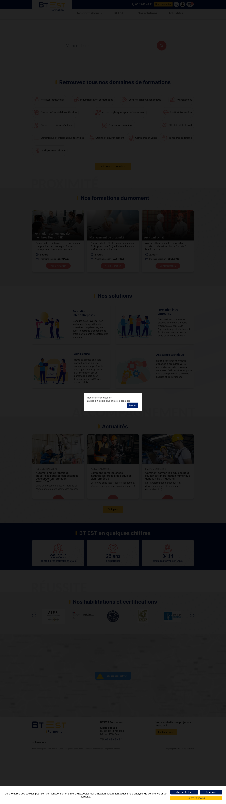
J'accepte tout (184, 792)
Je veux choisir (196, 798)
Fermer (132, 405)
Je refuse (211, 792)
